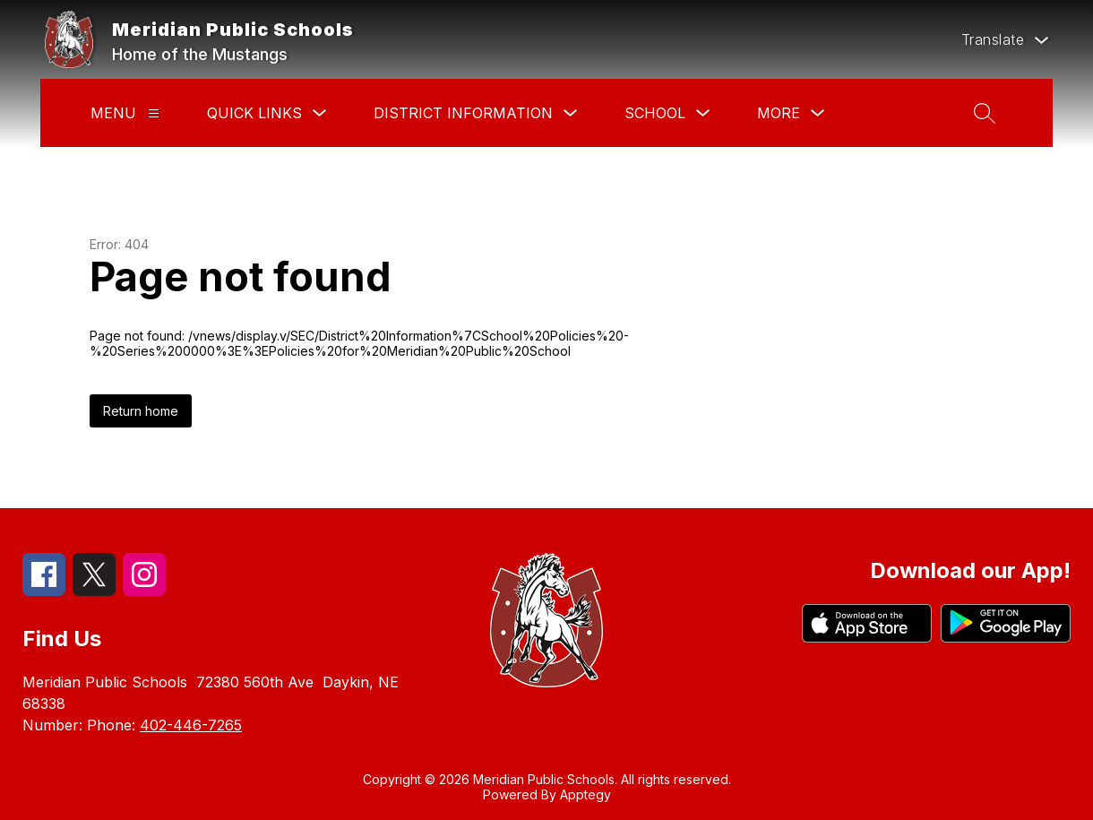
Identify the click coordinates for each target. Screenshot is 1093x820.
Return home (140, 411)
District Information (463, 113)
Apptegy (585, 794)
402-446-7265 (191, 725)
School (654, 113)
